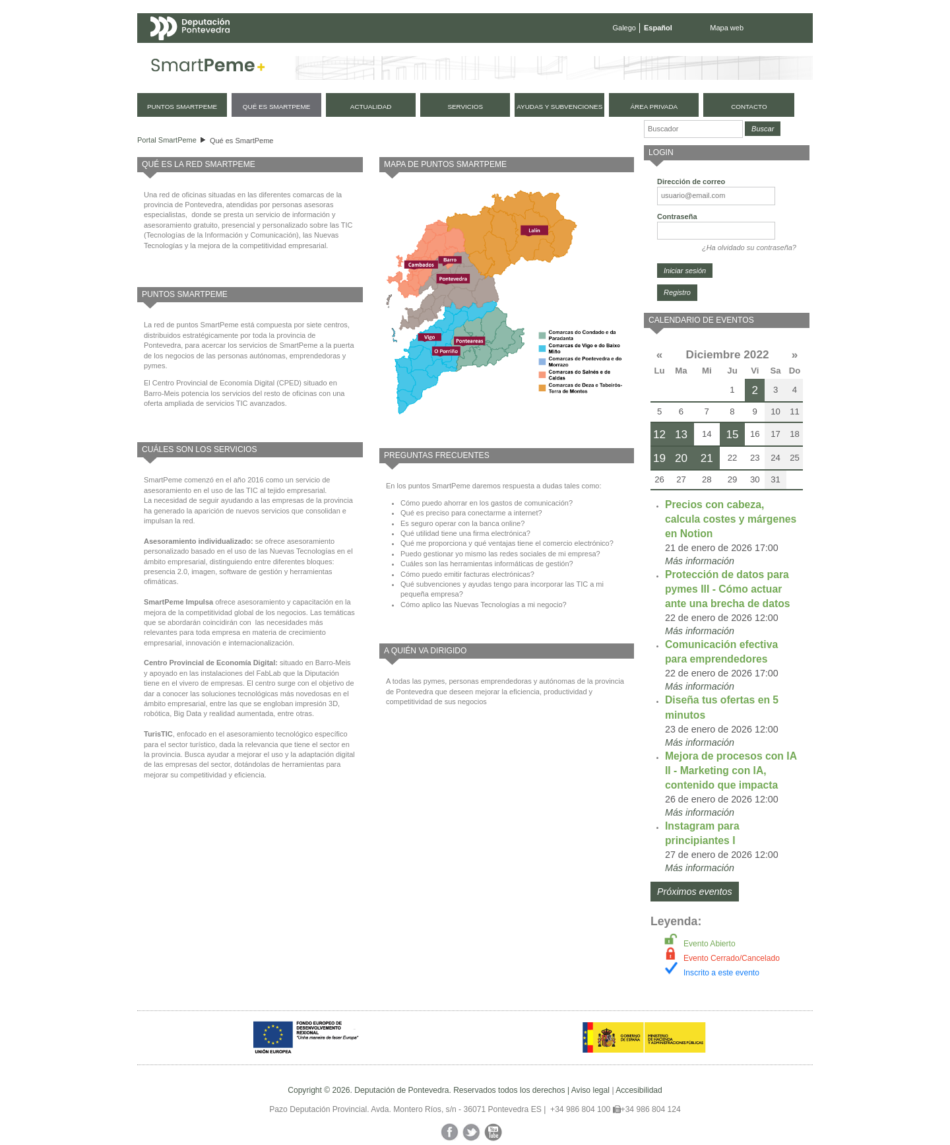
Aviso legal (590, 1090)
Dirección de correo (691, 181)
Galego (624, 28)
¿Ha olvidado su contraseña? (749, 247)
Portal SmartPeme (167, 140)
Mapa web (727, 28)
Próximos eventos (694, 891)
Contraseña (677, 216)
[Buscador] (693, 129)
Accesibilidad (639, 1090)
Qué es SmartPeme (242, 141)
